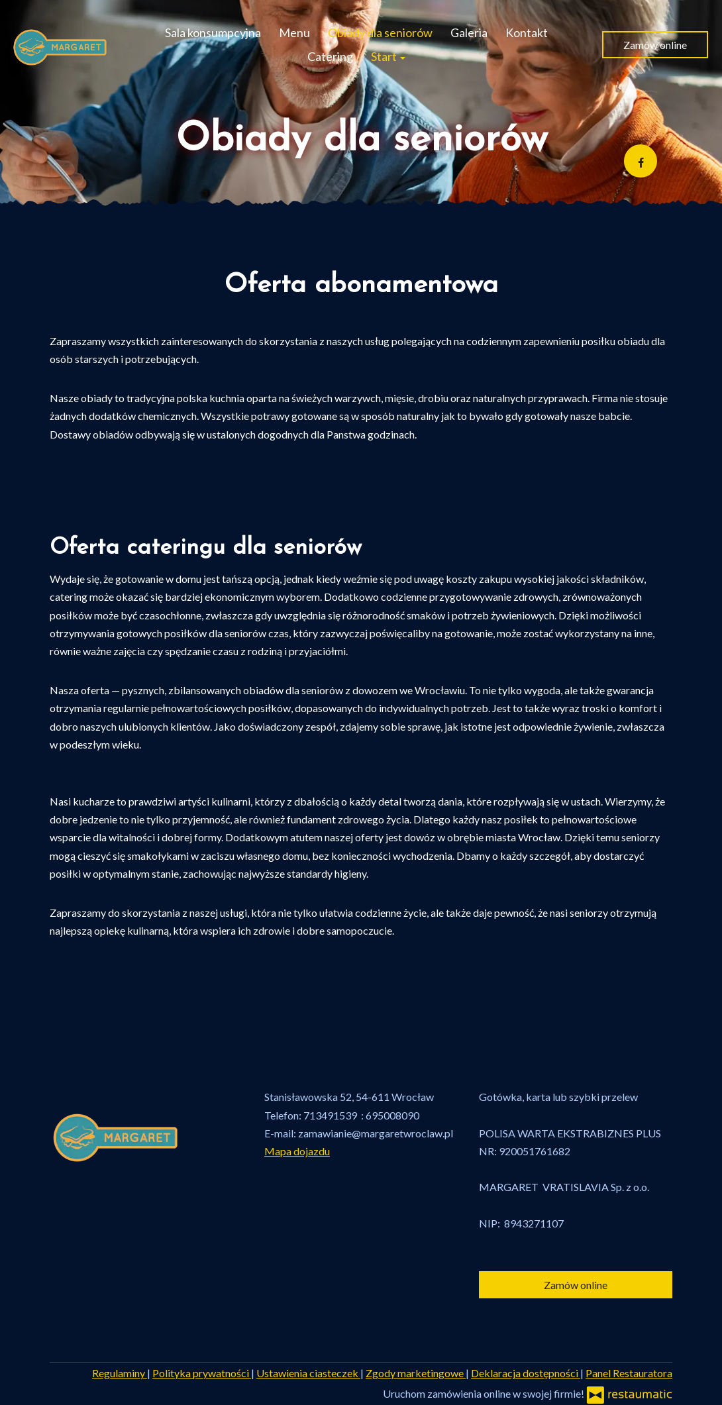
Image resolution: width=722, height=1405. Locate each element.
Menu (294, 32)
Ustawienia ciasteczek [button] (308, 1373)
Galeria (469, 32)
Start (388, 56)
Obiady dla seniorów (380, 32)
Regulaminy (119, 1373)
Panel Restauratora (629, 1373)
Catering (330, 56)
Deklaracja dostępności (525, 1373)
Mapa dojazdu (297, 1151)
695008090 (392, 1115)
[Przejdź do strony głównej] (60, 44)
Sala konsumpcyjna (213, 32)
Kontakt (526, 32)
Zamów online (655, 44)
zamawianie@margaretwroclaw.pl (375, 1133)
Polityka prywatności (201, 1373)
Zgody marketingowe (416, 1373)
